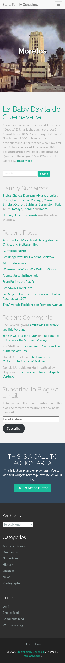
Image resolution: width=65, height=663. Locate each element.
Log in (7, 606)
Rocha (7, 200)
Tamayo (17, 209)
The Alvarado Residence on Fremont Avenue (32, 304)
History (8, 564)
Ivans (16, 200)
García (25, 200)
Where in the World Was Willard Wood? (29, 269)
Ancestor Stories (14, 546)
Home (37, 644)
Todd (58, 204)
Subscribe (13, 428)
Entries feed (11, 612)
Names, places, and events (20, 215)
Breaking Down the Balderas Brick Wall (29, 257)
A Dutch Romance (15, 263)
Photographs (11, 583)
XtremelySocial (32, 655)
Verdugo (36, 200)
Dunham (29, 195)
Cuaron (19, 204)
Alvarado (42, 195)
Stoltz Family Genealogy (20, 4)
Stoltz (7, 195)
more (43, 209)
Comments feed (13, 619)
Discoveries (11, 552)
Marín (48, 200)
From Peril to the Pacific (18, 281)
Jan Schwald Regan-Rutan (20, 335)
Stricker (8, 204)
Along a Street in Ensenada (20, 275)
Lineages (8, 570)
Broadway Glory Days (17, 288)
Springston (46, 204)
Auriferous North (14, 251)
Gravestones (11, 558)
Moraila (28, 209)
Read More (24, 160)
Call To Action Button (33, 488)
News (6, 577)
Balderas (31, 204)
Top (26, 644)
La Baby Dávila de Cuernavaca (31, 113)
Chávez (17, 195)
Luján (53, 195)
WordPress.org (13, 625)
